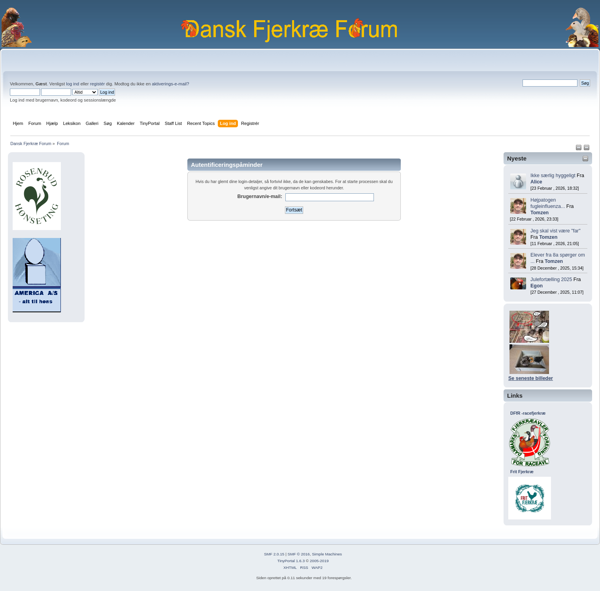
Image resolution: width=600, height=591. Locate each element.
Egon (536, 286)
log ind (72, 83)
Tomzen (539, 212)
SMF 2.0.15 (274, 554)
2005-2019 (319, 561)
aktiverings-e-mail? (170, 83)
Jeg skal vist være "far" (555, 231)
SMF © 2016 (299, 554)
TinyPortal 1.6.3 (290, 561)
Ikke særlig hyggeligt (552, 175)
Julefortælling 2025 (551, 279)
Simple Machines (327, 554)
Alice (536, 182)
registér (97, 83)
